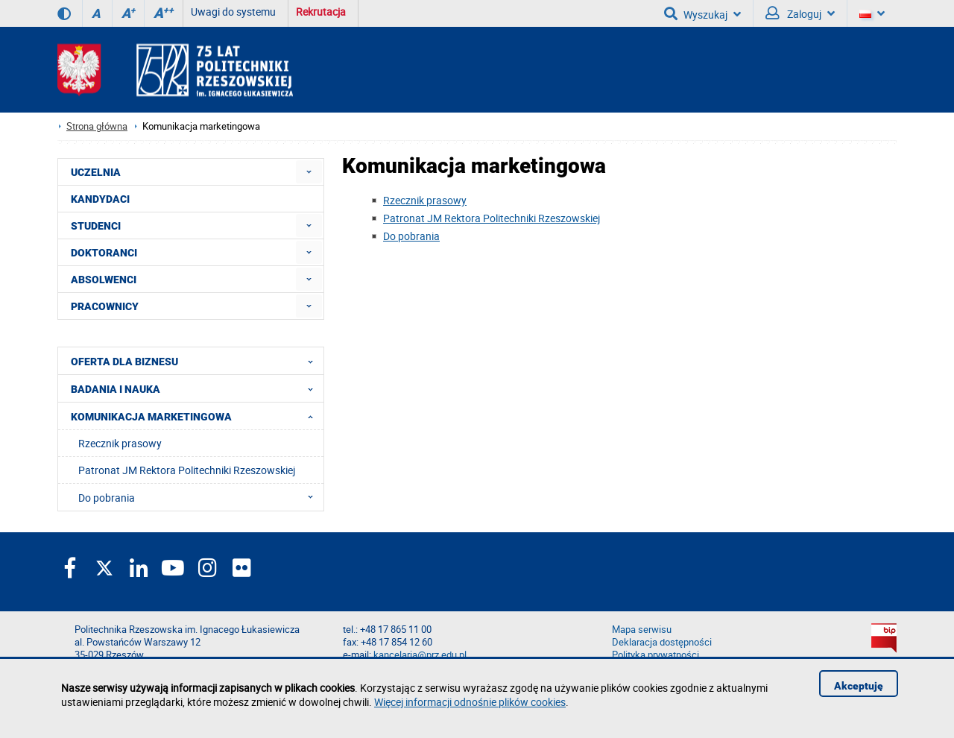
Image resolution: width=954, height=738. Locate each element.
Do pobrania (411, 236)
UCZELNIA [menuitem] (96, 172)
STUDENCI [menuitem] (96, 226)
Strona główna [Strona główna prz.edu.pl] (96, 126)
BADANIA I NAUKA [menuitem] (196, 388)
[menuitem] (309, 171)
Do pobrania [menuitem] (200, 497)
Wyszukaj (702, 13)
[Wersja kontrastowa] (64, 13)
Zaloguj (800, 13)
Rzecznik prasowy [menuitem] (120, 443)
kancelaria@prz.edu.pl (420, 655)
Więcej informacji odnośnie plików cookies (470, 702)
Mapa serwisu (642, 629)
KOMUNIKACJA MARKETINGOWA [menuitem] (196, 416)
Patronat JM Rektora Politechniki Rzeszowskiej (491, 218)
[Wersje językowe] (872, 13)
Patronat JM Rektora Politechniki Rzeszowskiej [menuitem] (186, 470)
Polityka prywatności (655, 655)
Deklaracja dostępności (662, 642)
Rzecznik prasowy (425, 200)
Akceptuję (858, 686)
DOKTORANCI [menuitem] (104, 253)
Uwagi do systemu (233, 11)
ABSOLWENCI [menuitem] (103, 280)
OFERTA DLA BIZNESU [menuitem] (196, 361)
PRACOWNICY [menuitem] (105, 306)
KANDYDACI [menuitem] (100, 199)
